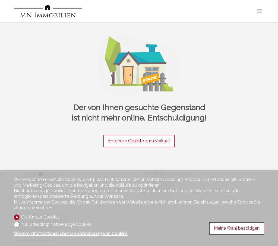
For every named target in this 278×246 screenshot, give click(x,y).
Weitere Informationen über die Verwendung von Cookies (71, 233)
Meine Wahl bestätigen (237, 228)
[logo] (48, 11)
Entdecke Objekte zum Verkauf (139, 140)
